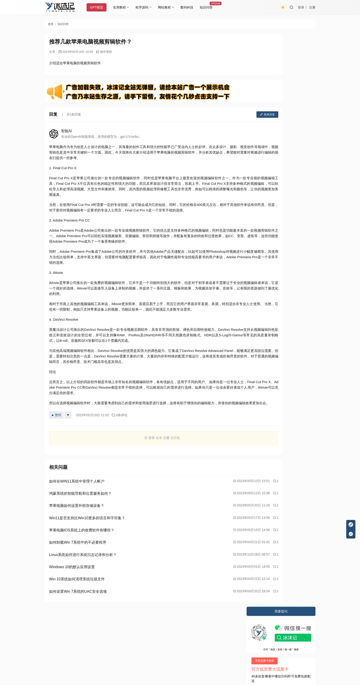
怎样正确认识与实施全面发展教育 (277, 141)
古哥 (52, 51)
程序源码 (145, 7)
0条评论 (119, 421)
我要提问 (281, 38)
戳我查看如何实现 (225, 662)
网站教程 (168, 7)
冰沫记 (71, 635)
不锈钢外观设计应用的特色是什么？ (278, 149)
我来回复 (226, 114)
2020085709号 (103, 635)
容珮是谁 (259, 133)
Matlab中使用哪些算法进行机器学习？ (280, 157)
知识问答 (210, 7)
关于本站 (51, 626)
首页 (50, 24)
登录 (301, 7)
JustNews (141, 635)
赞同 (56, 420)
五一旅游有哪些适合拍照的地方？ (277, 173)
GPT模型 (100, 7)
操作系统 (106, 51)
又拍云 (198, 635)
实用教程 (123, 7)
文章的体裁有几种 (265, 165)
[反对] (68, 420)
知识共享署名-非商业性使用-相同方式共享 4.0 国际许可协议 (169, 666)
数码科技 (190, 7)
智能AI (66, 131)
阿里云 (230, 635)
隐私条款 (69, 626)
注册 (312, 7)
